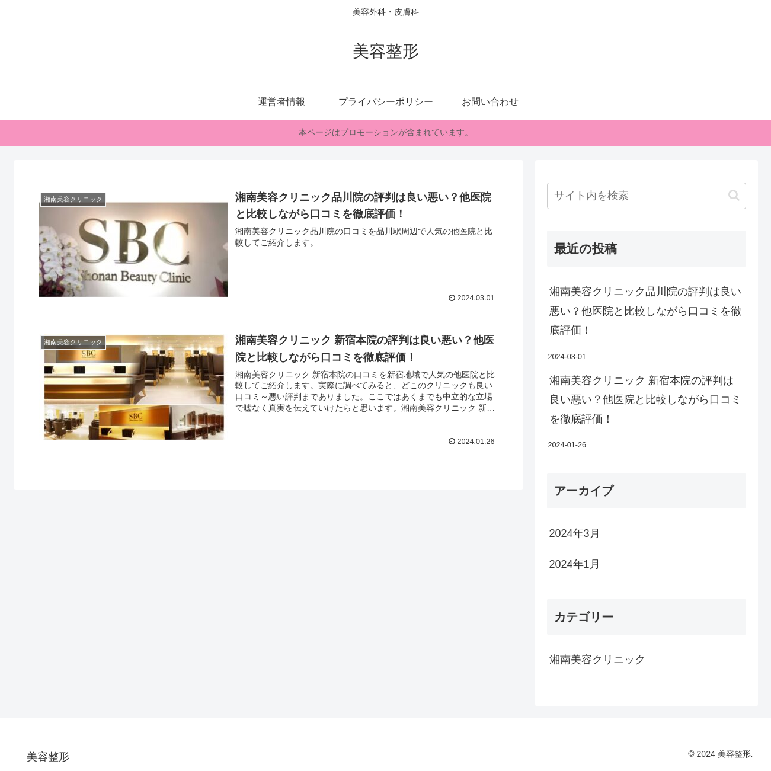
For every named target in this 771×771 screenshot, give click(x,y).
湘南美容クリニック (597, 660)
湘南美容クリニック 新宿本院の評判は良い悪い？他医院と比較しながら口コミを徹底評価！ (645, 400)
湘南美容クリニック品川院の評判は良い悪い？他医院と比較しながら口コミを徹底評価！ (645, 311)
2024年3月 (574, 533)
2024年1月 (574, 564)
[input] (646, 196)
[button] (734, 195)
